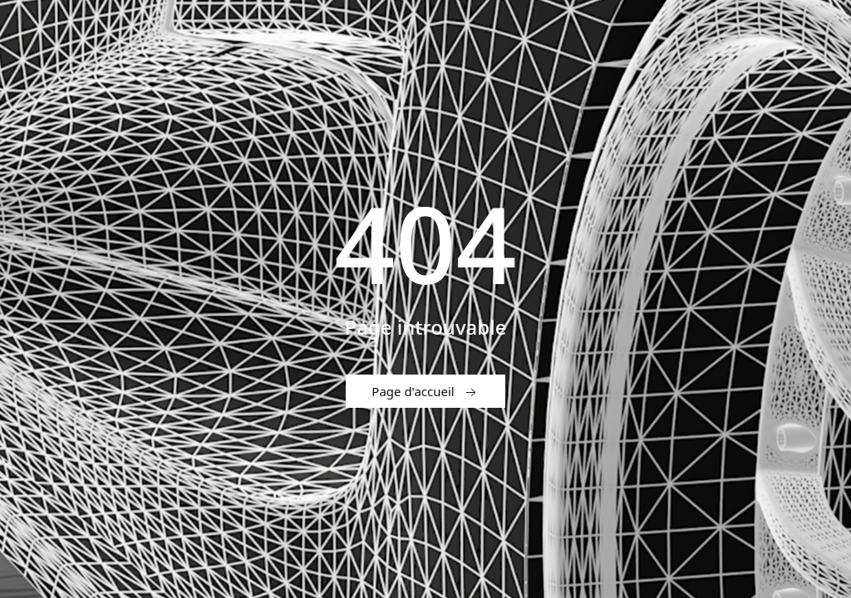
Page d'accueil (425, 392)
